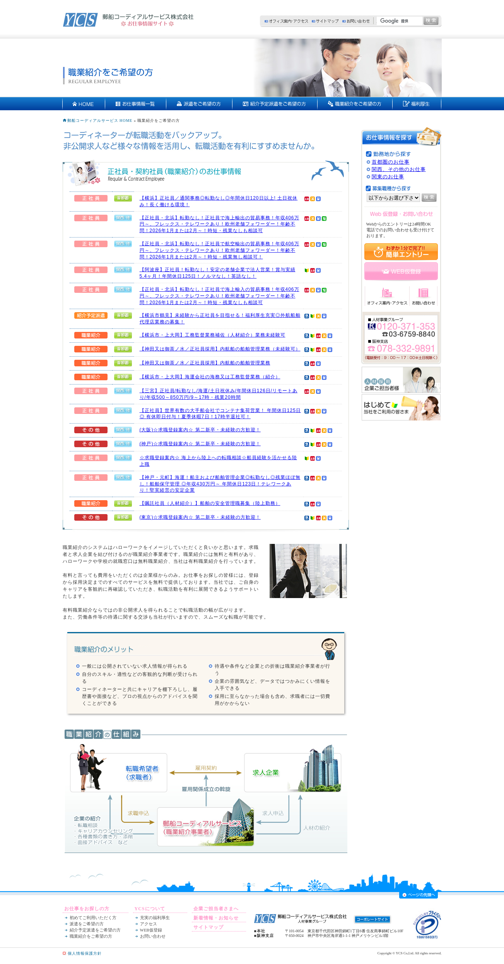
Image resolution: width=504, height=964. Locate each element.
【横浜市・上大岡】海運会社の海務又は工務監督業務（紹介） (210, 376)
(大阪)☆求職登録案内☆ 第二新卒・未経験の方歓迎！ (200, 429)
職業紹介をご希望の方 (91, 936)
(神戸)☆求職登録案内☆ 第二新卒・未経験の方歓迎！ (200, 443)
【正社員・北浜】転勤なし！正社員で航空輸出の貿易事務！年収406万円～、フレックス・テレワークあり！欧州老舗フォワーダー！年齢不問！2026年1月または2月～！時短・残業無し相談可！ (219, 250)
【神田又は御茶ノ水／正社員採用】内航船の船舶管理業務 (205, 363)
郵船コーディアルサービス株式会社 (128, 19)
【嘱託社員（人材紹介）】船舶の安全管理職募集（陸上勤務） (210, 503)
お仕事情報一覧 (135, 103)
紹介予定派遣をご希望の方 (275, 103)
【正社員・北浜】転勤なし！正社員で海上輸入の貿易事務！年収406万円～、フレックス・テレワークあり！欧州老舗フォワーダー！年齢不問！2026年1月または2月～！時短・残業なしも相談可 (219, 296)
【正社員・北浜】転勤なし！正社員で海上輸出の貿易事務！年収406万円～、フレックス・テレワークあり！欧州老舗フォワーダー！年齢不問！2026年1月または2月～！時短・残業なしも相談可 (219, 224)
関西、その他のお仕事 (399, 169)
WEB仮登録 (151, 930)
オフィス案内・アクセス (286, 21)
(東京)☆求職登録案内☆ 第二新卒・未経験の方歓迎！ (200, 517)
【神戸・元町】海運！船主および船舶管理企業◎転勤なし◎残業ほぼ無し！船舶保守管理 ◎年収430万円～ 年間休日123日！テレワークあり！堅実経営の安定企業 (220, 484)
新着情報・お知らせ (216, 918)
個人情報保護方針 (85, 953)
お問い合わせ (355, 21)
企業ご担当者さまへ (216, 908)
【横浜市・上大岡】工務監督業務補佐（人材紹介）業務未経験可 (212, 335)
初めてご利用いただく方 (93, 917)
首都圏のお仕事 (391, 162)
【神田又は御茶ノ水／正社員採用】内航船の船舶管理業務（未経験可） (220, 349)
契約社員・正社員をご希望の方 (355, 103)
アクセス (148, 923)
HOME (84, 103)
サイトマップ (325, 21)
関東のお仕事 (388, 176)
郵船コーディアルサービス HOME (100, 120)
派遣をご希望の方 (199, 103)
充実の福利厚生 (417, 103)
